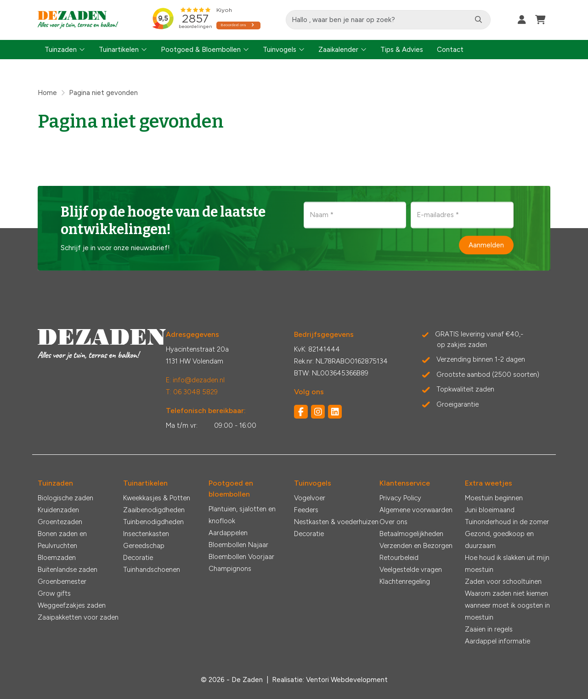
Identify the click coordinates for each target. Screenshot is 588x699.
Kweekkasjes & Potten (156, 498)
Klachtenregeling (404, 581)
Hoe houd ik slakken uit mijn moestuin (507, 564)
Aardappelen (228, 533)
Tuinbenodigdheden (153, 522)
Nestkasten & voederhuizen (336, 522)
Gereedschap (143, 546)
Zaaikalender (338, 49)
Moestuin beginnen (494, 498)
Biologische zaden (65, 498)
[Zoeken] (478, 20)
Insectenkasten (146, 534)
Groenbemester (62, 581)
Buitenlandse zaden (67, 569)
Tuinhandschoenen (151, 569)
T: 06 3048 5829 (192, 392)
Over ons (393, 522)
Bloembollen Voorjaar (241, 557)
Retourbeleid (398, 558)
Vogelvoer (309, 498)
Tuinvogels (279, 49)
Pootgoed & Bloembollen (201, 49)
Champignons (230, 569)
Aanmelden (486, 245)
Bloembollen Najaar (238, 545)
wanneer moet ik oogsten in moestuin (507, 611)
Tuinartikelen (119, 49)
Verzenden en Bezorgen (415, 546)
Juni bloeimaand (489, 510)
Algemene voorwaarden (415, 510)
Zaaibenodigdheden (154, 510)
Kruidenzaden (58, 510)
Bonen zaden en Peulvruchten (62, 540)
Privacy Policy (400, 498)
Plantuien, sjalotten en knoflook (242, 515)
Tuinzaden (61, 49)
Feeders (306, 510)
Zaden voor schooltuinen (503, 581)
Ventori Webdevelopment (347, 680)
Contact (450, 49)
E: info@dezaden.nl (195, 380)
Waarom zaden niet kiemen (506, 593)
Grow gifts (54, 593)
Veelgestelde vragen (410, 569)
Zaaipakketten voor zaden (78, 617)
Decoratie (138, 558)
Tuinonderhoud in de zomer (507, 522)
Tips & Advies (401, 49)
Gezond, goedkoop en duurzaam (499, 540)
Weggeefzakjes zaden (72, 605)
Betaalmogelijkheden (411, 534)
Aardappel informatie (497, 641)
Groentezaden (60, 522)
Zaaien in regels (489, 629)
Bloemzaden (57, 558)
